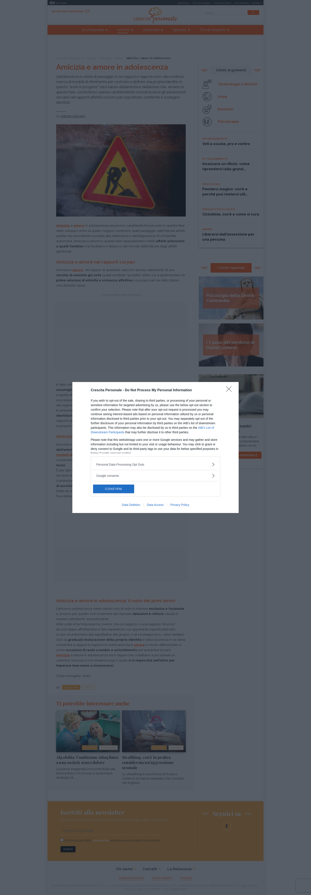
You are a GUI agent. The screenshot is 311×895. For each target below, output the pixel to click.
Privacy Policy (179, 505)
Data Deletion (131, 505)
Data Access (155, 505)
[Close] (230, 390)
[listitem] (155, 464)
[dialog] (155, 447)
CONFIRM (113, 488)
